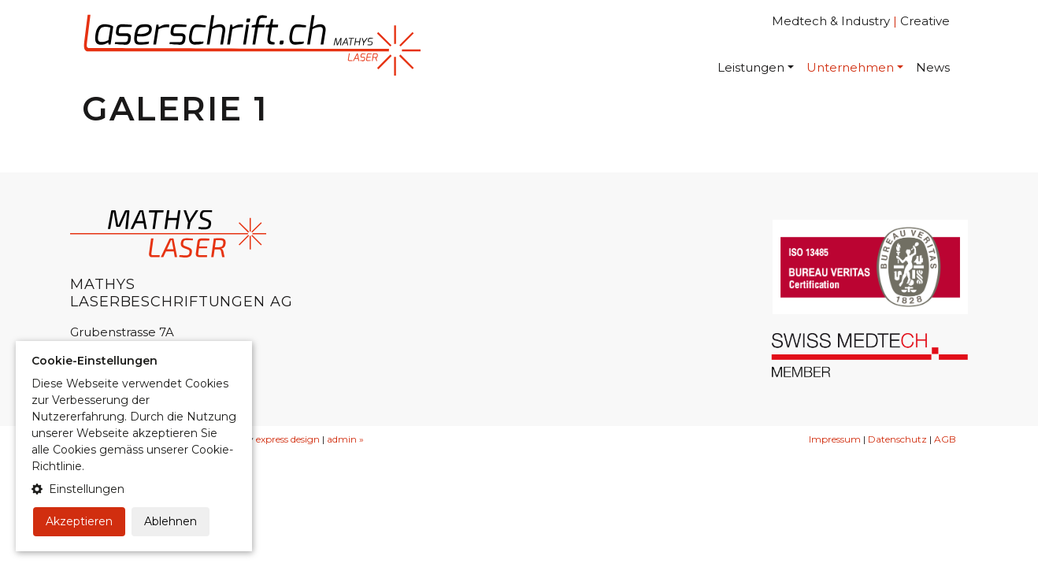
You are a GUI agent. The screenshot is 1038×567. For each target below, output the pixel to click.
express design (288, 439)
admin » (345, 439)
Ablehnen (170, 521)
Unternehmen (850, 67)
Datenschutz (897, 439)
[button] (134, 489)
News (933, 67)
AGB (945, 439)
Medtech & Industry (831, 20)
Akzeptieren (79, 521)
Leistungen (750, 67)
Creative (925, 20)
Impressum (835, 439)
